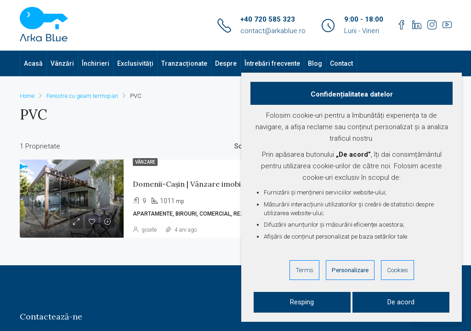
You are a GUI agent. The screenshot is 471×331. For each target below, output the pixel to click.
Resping (302, 302)
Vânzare (145, 162)
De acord (400, 302)
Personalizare (350, 270)
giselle (149, 230)
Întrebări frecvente (272, 63)
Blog (315, 63)
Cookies (397, 270)
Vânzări (62, 63)
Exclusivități (135, 63)
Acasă (33, 63)
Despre (226, 63)
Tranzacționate (184, 63)
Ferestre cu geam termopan (82, 95)
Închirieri (95, 63)
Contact (341, 63)
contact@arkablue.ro (273, 31)
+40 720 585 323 (267, 19)
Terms (304, 270)
